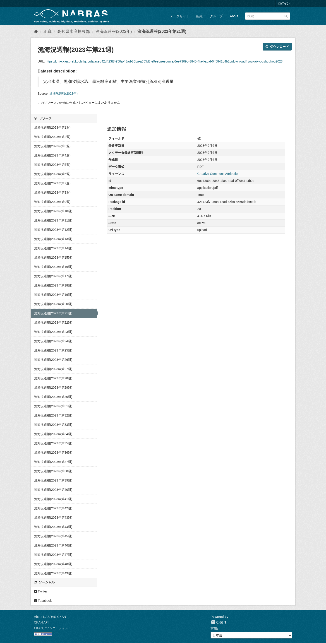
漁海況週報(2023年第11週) (53, 220)
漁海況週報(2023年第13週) (53, 239)
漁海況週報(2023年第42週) (53, 508)
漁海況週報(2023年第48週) (53, 564)
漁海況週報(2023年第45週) (53, 536)
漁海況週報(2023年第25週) (53, 350)
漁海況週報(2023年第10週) (53, 211)
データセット (179, 16)
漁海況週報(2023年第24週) (53, 341)
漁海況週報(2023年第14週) (53, 248)
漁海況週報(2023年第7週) (52, 183)
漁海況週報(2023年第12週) (53, 229)
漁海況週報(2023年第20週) (53, 304)
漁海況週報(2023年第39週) (53, 480)
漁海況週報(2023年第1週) (52, 127)
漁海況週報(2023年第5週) (52, 164)
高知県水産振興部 (73, 31)
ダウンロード (277, 46)
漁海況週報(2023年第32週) (53, 415)
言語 (214, 629)
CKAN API (41, 622)
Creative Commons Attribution (218, 174)
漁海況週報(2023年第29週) (53, 387)
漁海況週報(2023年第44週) (53, 527)
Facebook (43, 600)
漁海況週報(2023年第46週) (53, 545)
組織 (199, 16)
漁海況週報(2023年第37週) (53, 462)
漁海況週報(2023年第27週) (53, 369)
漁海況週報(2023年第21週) (161, 31)
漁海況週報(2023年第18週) (53, 285)
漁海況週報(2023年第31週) (53, 406)
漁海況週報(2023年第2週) (52, 137)
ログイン (284, 3)
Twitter (40, 591)
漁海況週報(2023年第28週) (53, 378)
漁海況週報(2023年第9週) (52, 202)
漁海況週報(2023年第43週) (53, 517)
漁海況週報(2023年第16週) (53, 267)
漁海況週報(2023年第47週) (53, 554)
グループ (216, 16)
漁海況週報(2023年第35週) (53, 443)
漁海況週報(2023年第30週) (53, 397)
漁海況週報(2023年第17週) (53, 276)
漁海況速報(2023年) (114, 31)
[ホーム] (36, 31)
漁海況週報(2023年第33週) (53, 424)
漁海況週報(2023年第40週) (53, 489)
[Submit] (286, 16)
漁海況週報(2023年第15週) (53, 257)
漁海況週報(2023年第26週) (53, 359)
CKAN (218, 621)
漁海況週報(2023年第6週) (52, 174)
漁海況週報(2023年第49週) (53, 573)
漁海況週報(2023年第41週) (53, 499)
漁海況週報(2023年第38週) (53, 471)
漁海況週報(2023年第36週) (53, 452)
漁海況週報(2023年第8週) (52, 192)
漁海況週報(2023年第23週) (53, 332)
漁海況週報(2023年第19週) (53, 294)
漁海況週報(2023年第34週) (53, 434)
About (234, 16)
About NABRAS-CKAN (50, 617)
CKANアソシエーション (51, 628)
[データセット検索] (267, 16)
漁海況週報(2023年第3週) (52, 146)
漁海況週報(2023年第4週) (52, 155)
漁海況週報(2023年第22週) (53, 322)
